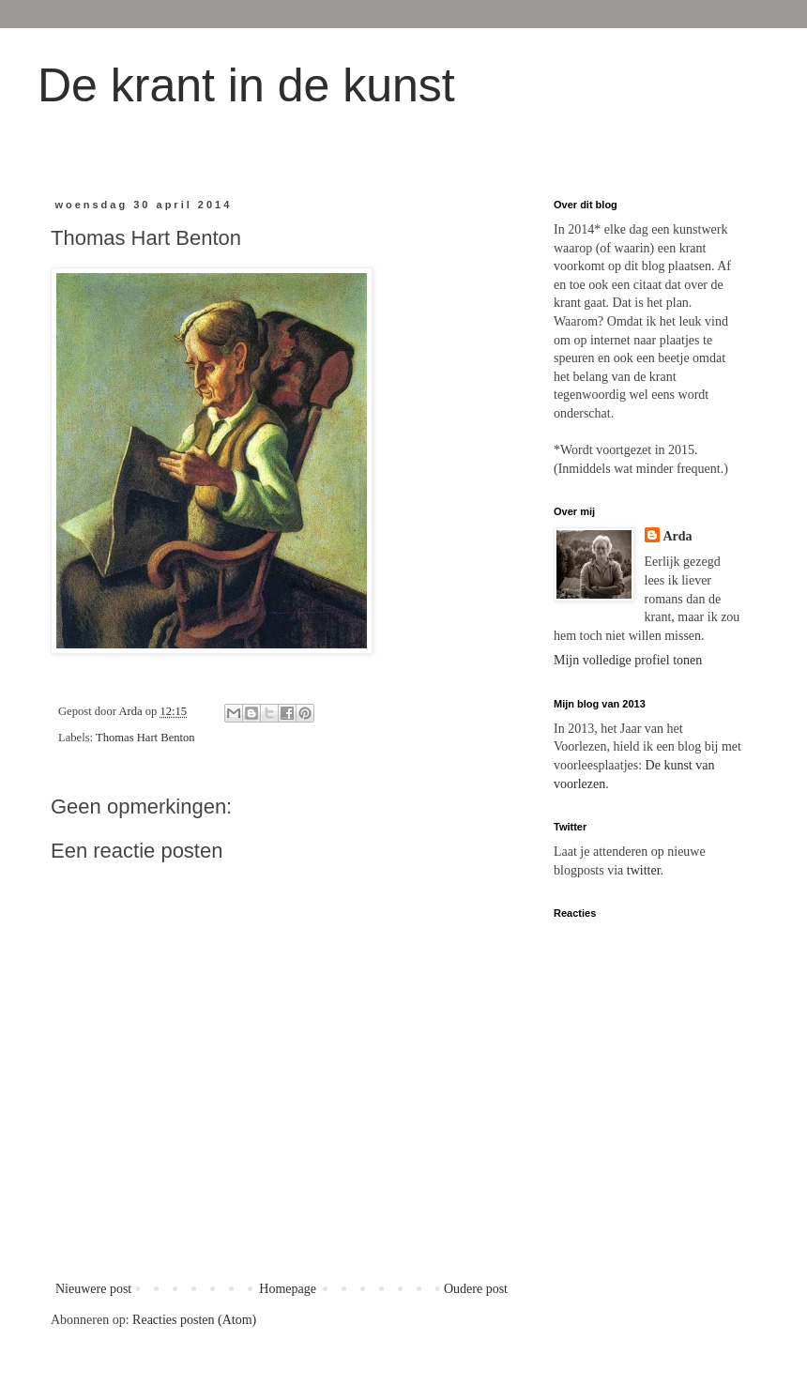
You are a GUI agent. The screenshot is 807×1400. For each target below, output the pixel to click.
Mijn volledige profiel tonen (628, 660)
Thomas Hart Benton (145, 737)
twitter (644, 870)
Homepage (287, 1289)
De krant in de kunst (246, 85)
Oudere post (476, 1289)
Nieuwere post (93, 1289)
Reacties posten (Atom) (194, 1320)
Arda (678, 536)
